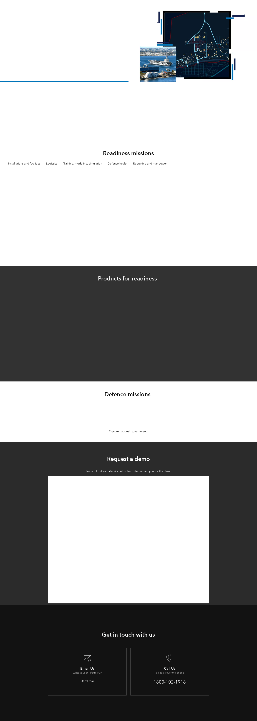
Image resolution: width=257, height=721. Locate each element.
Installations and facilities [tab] (24, 163)
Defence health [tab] (117, 163)
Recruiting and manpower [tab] (150, 163)
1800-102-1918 (169, 682)
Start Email (87, 681)
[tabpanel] (128, 211)
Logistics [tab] (51, 163)
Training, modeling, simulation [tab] (82, 163)
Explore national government (128, 431)
